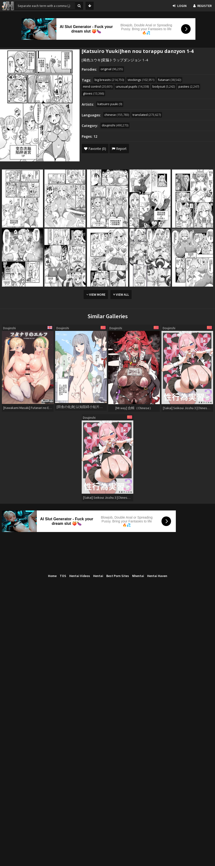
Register (202, 6)
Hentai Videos (79, 576)
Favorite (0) (95, 148)
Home (52, 576)
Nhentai (138, 576)
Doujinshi (9, 328)
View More (95, 294)
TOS (63, 576)
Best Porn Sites (117, 576)
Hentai (98, 576)
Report (119, 148)
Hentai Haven (157, 576)
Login (180, 6)
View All (121, 294)
